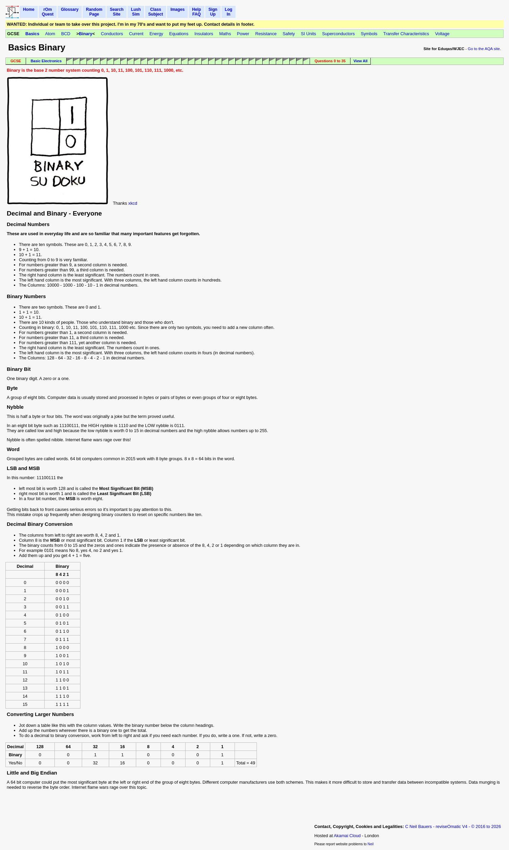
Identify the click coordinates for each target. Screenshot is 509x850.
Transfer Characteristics (406, 33)
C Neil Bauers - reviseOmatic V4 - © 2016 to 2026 (453, 826)
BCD (65, 33)
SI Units (308, 33)
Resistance (265, 33)
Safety (289, 33)
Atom (50, 33)
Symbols (369, 33)
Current (136, 33)
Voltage (442, 33)
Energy (156, 33)
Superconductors (338, 33)
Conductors (112, 33)
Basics (32, 33)
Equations (178, 33)
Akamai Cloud (347, 835)
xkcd (132, 203)
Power (243, 33)
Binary (85, 33)
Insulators (203, 33)
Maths (225, 33)
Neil (371, 844)
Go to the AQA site (484, 49)
